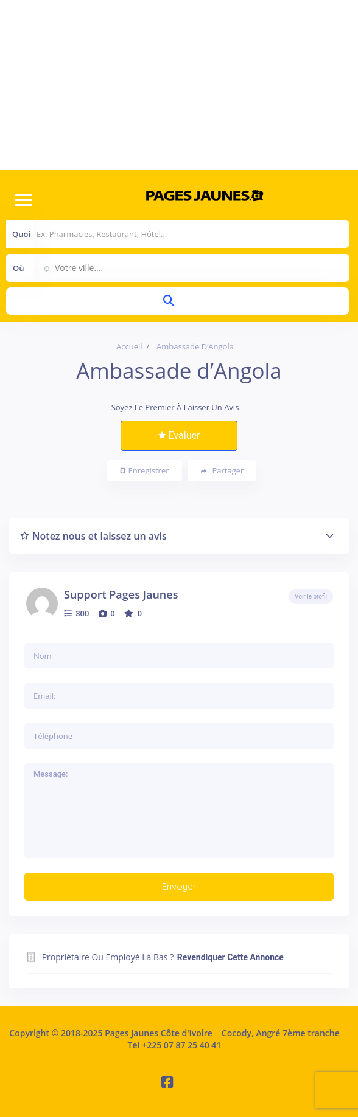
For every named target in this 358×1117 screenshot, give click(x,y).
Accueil (129, 346)
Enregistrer (145, 470)
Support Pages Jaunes (121, 594)
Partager (222, 470)
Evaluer (179, 435)
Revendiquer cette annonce (230, 957)
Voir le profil (311, 596)
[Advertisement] (179, 85)
